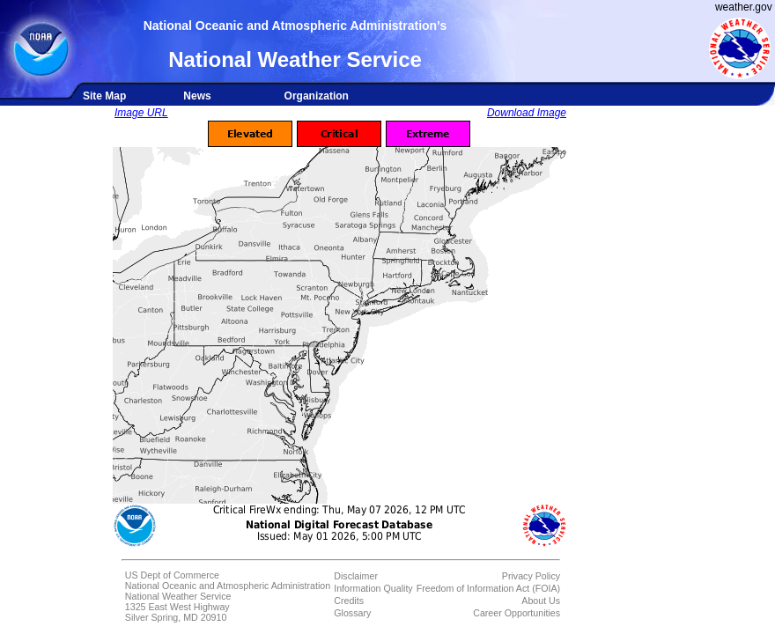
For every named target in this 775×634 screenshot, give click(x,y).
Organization (316, 96)
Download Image (526, 113)
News (196, 96)
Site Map (104, 96)
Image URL (141, 113)
